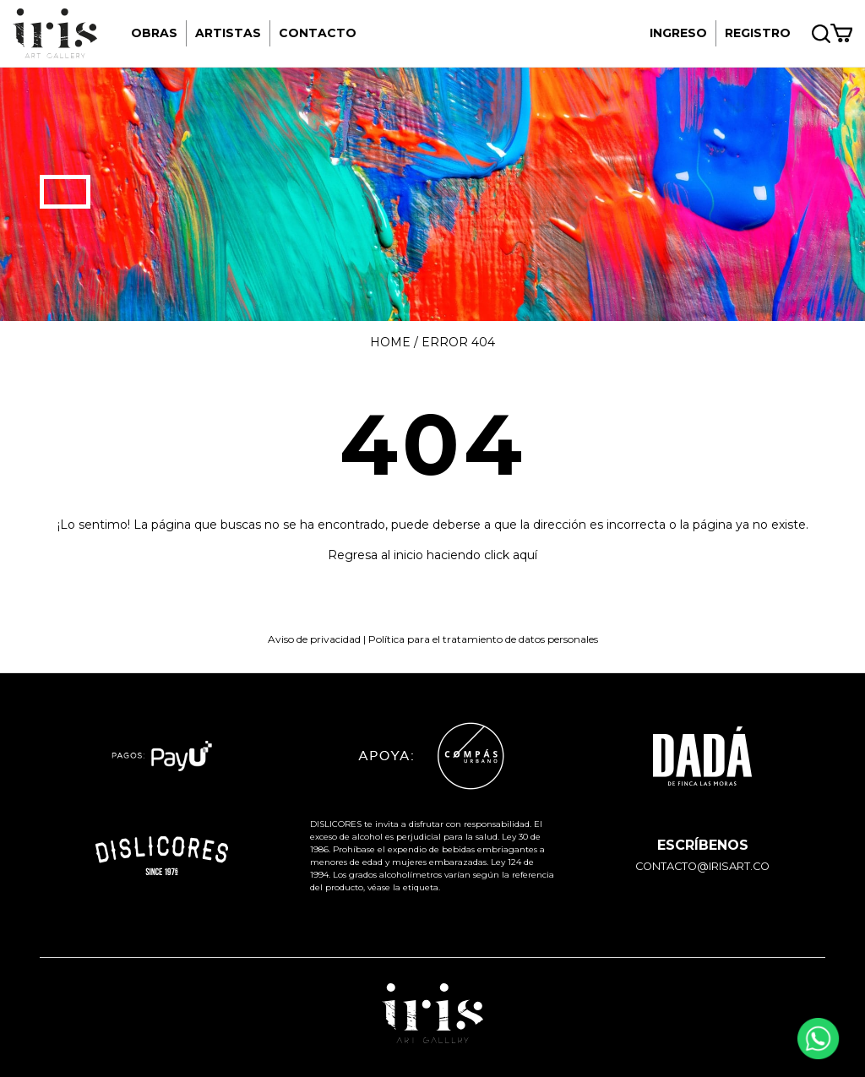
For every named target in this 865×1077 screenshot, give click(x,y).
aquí (525, 555)
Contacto (317, 33)
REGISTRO (758, 33)
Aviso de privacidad (314, 639)
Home (390, 342)
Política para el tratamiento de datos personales (483, 639)
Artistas (228, 33)
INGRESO (678, 33)
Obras (154, 33)
